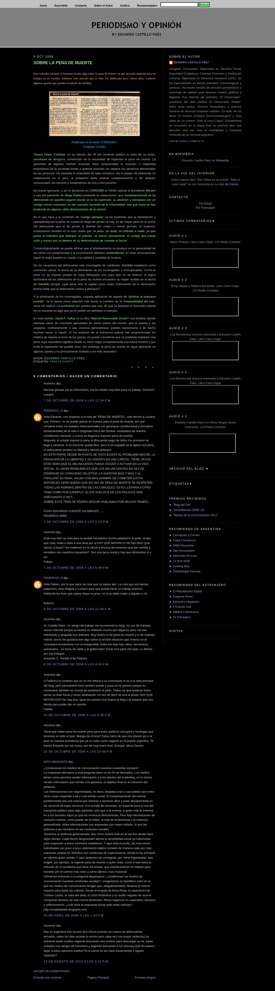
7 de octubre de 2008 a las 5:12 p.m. (77, 521)
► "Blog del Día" (180, 504)
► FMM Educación (181, 545)
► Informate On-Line (183, 555)
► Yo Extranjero (179, 617)
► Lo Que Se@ (179, 561)
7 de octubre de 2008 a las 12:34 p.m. (77, 400)
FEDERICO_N (53, 410)
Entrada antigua (145, 977)
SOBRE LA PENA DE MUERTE (62, 63)
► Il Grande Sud (180, 606)
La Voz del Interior (227, 184)
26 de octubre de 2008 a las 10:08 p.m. (79, 751)
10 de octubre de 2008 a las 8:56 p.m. (77, 715)
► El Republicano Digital (185, 591)
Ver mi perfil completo (186, 141)
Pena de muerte (61, 361)
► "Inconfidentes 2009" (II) (186, 510)
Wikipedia (222, 160)
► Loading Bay (179, 566)
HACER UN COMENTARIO (51, 971)
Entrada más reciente (47, 977)
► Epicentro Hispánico (184, 601)
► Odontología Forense (185, 571)
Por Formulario (205, 207)
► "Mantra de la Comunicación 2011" (193, 515)
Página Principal (98, 977)
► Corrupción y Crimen (184, 535)
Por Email (205, 203)
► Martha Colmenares (184, 612)
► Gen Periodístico (182, 550)
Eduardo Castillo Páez (191, 62)
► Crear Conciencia (182, 540)
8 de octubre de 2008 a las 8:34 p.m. (77, 664)
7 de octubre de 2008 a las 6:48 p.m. (77, 567)
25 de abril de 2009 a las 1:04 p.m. (74, 915)
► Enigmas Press (181, 596)
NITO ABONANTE (55, 761)
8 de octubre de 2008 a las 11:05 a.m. (78, 609)
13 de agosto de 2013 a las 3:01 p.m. (76, 961)
